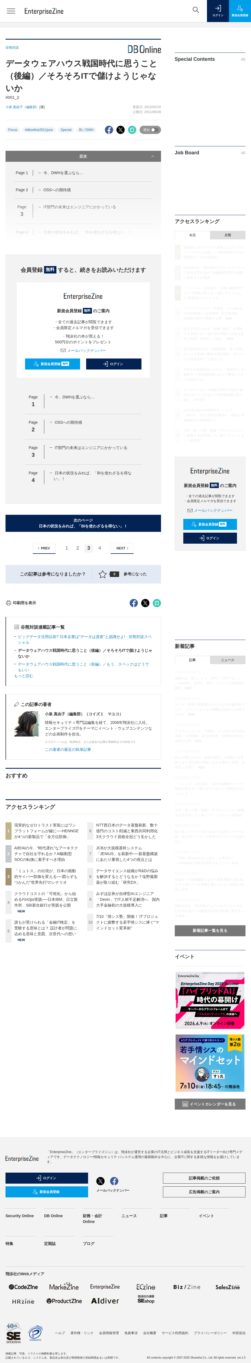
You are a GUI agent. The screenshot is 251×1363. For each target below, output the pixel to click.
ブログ (88, 1243)
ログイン (113, 364)
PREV (43, 548)
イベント (206, 1216)
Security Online (20, 1216)
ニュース (227, 660)
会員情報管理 (109, 1333)
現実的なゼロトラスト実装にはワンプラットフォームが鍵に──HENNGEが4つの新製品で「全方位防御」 (46, 930)
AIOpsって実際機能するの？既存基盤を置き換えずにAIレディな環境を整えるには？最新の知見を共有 (209, 884)
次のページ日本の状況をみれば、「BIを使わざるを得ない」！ (83, 523)
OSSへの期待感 (57, 190)
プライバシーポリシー (210, 1333)
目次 (117, 156)
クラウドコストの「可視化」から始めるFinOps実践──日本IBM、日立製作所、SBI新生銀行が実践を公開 (46, 998)
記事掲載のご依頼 (204, 1178)
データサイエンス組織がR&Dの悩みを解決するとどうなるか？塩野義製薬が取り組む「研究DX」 (127, 976)
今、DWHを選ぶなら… (63, 173)
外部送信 (238, 1333)
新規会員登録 (51, 364)
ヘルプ (60, 1333)
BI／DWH (86, 130)
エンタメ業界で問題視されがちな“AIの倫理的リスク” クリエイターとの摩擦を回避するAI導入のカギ (210, 709)
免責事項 (131, 1333)
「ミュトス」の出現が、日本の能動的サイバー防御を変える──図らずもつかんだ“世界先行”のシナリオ (46, 976)
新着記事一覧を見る (210, 930)
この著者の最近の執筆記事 (68, 848)
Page (22, 173)
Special (66, 130)
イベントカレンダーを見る (209, 1104)
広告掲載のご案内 (204, 1192)
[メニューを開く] (11, 11)
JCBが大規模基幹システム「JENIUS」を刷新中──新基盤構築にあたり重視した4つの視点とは (127, 953)
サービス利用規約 (175, 1333)
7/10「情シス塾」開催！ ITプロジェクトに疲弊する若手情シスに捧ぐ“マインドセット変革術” (127, 1021)
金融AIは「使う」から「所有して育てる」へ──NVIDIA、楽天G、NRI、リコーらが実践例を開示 (210, 683)
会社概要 (149, 1333)
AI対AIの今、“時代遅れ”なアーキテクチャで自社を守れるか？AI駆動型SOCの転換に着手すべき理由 (46, 953)
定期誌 (50, 1243)
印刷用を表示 (21, 702)
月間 (227, 235)
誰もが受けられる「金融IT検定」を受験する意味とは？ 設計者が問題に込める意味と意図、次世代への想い (45, 1027)
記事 (192, 660)
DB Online (53, 1216)
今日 (192, 235)
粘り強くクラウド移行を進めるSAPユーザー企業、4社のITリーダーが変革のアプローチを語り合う (210, 837)
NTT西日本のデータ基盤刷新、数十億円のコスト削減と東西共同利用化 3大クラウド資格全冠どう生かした (129, 930)
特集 (9, 1243)
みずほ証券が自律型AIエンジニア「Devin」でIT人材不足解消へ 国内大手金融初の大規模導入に (127, 998)
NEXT (123, 548)
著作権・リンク (82, 1333)
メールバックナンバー (83, 350)
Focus (12, 130)
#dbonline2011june (39, 130)
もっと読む (23, 775)
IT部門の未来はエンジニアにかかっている (91, 447)
